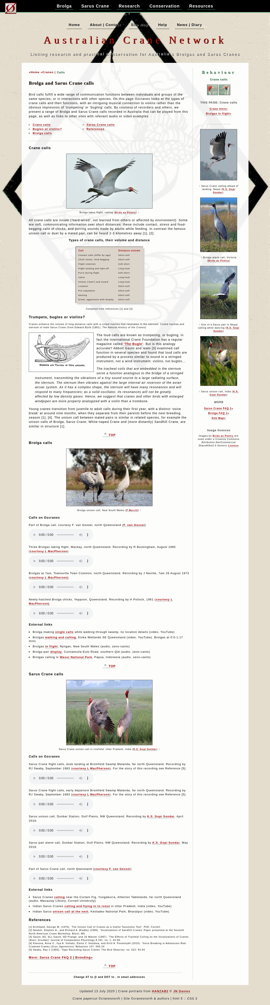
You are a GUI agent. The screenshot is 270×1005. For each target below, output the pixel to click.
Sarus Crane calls (101, 124)
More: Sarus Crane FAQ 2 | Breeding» (61, 957)
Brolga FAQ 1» (218, 413)
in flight (51, 646)
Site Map (139, 25)
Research (129, 6)
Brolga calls (42, 133)
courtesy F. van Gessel (112, 868)
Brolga (64, 6)
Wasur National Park (76, 657)
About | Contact (105, 25)
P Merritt (132, 510)
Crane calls (42, 124)
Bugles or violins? (47, 129)
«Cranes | (48, 72)
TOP (110, 435)
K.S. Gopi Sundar (145, 749)
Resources (201, 6)
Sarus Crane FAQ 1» (218, 408)
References (95, 129)
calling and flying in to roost (87, 906)
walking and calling (60, 637)
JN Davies (182, 991)
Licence (233, 445)
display (56, 651)
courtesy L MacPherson (48, 551)
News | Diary (189, 25)
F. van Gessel (134, 525)
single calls (64, 632)
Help (162, 25)
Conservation (164, 6)
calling (59, 897)
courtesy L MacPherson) (49, 577)
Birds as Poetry (125, 212)
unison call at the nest (70, 911)
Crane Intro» (219, 108)
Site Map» (219, 418)
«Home (34, 72)
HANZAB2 (160, 991)
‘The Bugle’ (133, 344)
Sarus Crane (95, 6)
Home (74, 25)
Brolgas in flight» (219, 113)
